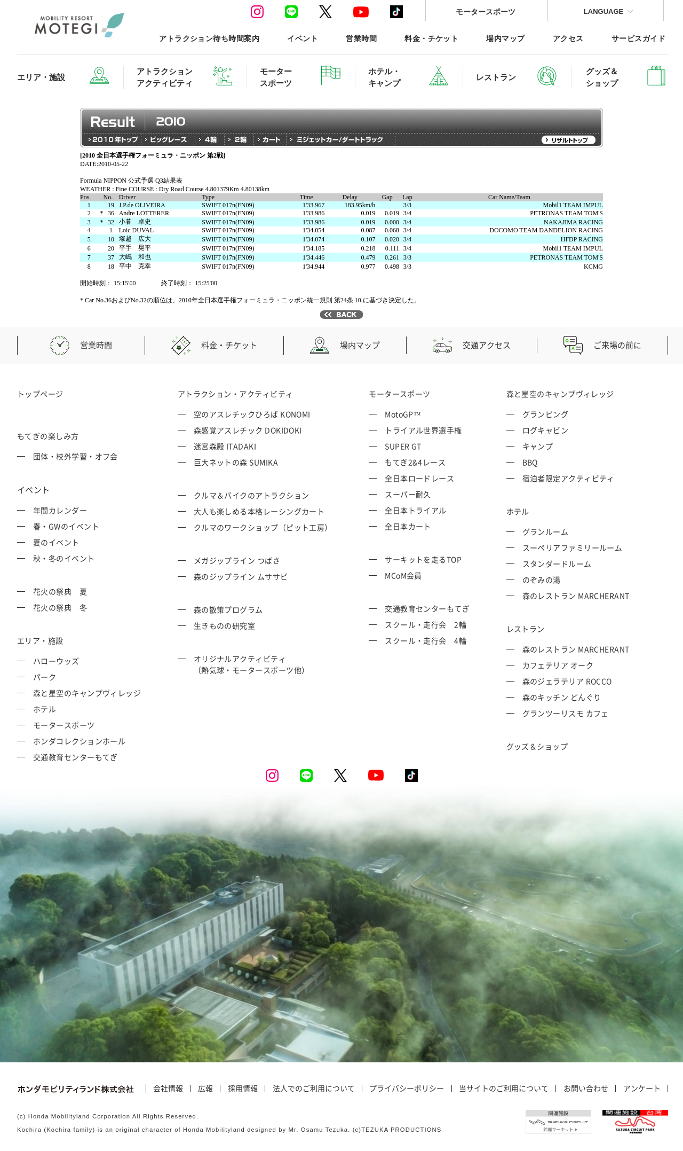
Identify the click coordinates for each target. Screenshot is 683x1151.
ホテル (44, 708)
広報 (205, 1088)
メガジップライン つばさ (237, 560)
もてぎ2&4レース (415, 462)
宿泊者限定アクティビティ (568, 478)
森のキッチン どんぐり (561, 697)
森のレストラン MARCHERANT (576, 595)
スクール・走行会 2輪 (425, 624)
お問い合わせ (585, 1088)
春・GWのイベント (66, 526)
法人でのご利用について (314, 1088)
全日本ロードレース (419, 478)
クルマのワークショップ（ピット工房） (263, 527)
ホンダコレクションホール (79, 740)
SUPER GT (403, 446)
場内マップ (505, 38)
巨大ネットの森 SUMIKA (236, 462)
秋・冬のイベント (64, 558)
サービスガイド (638, 38)
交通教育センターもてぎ (75, 756)
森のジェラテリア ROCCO (567, 681)
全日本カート (408, 526)
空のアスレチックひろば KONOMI (252, 414)
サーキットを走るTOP (423, 559)
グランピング (545, 414)
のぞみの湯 (541, 579)
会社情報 (168, 1088)
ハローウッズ (56, 660)
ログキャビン (545, 430)
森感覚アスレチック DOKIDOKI (248, 430)
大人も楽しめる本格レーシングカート (259, 511)
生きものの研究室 (225, 625)
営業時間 (361, 38)
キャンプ (537, 446)
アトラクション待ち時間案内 (209, 38)
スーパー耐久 (408, 494)
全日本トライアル (416, 510)
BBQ (530, 462)
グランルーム (545, 531)
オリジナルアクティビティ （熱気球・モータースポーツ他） (251, 664)
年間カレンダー (60, 510)
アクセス (568, 38)
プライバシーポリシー (406, 1088)
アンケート (642, 1088)
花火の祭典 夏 (60, 591)
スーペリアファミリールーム (572, 547)
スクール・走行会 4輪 (425, 640)
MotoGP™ (403, 414)
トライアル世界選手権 (423, 430)
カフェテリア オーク (558, 665)
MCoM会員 (403, 575)
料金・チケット (431, 38)
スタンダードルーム (557, 563)
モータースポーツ (485, 11)
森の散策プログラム (228, 609)
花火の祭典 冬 (60, 607)
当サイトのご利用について (504, 1088)
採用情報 (243, 1088)
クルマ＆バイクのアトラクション (251, 495)
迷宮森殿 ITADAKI (225, 446)
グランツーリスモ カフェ (565, 713)
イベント (302, 38)
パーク (44, 676)
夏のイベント (56, 542)
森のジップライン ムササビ (241, 576)
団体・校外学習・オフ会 (75, 456)
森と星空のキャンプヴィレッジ (87, 692)
